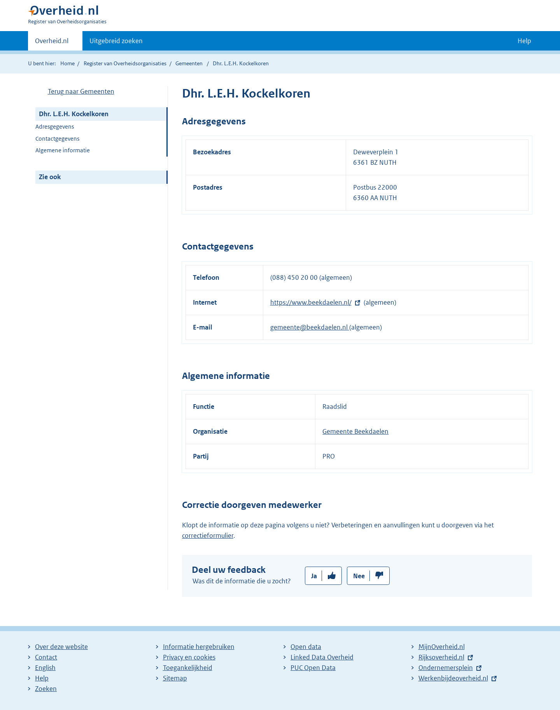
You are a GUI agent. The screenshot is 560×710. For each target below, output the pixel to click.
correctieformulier (207, 535)
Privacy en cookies (189, 657)
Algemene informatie (62, 150)
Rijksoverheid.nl (441, 657)
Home (67, 63)
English (45, 667)
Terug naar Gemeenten (81, 91)
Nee (359, 576)
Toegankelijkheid (187, 667)
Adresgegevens (54, 126)
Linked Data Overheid (322, 657)
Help (42, 678)
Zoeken (46, 688)
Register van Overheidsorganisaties (125, 63)
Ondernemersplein (445, 667)
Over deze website (61, 646)
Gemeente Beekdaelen (355, 431)
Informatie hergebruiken (198, 646)
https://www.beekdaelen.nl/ (311, 302)
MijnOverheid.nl (441, 646)
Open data (305, 646)
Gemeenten (189, 63)
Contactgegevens (57, 138)
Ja (314, 576)
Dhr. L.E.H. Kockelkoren (73, 114)
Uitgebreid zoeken (116, 41)
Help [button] (524, 41)
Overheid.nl (51, 43)
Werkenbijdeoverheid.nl (453, 678)
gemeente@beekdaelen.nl (309, 327)
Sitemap (175, 678)
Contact (46, 657)
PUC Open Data (313, 667)
